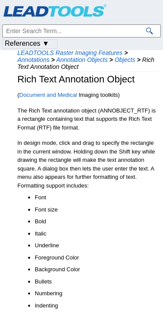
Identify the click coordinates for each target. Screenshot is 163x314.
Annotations (33, 59)
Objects (125, 59)
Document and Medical (48, 95)
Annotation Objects (81, 59)
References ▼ (27, 43)
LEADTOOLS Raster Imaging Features (70, 52)
